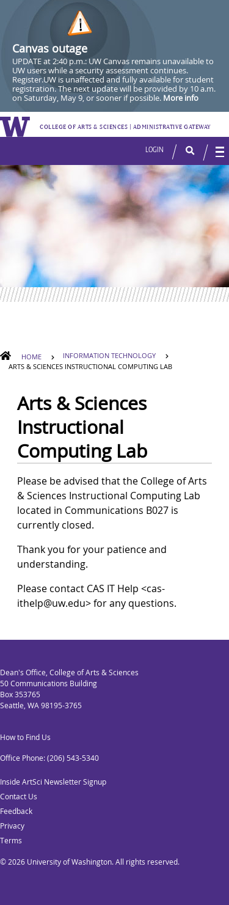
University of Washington (69, 862)
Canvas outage (49, 48)
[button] (184, 151)
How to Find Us (25, 737)
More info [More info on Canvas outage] (180, 97)
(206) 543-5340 (73, 758)
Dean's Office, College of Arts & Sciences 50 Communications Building (69, 678)
